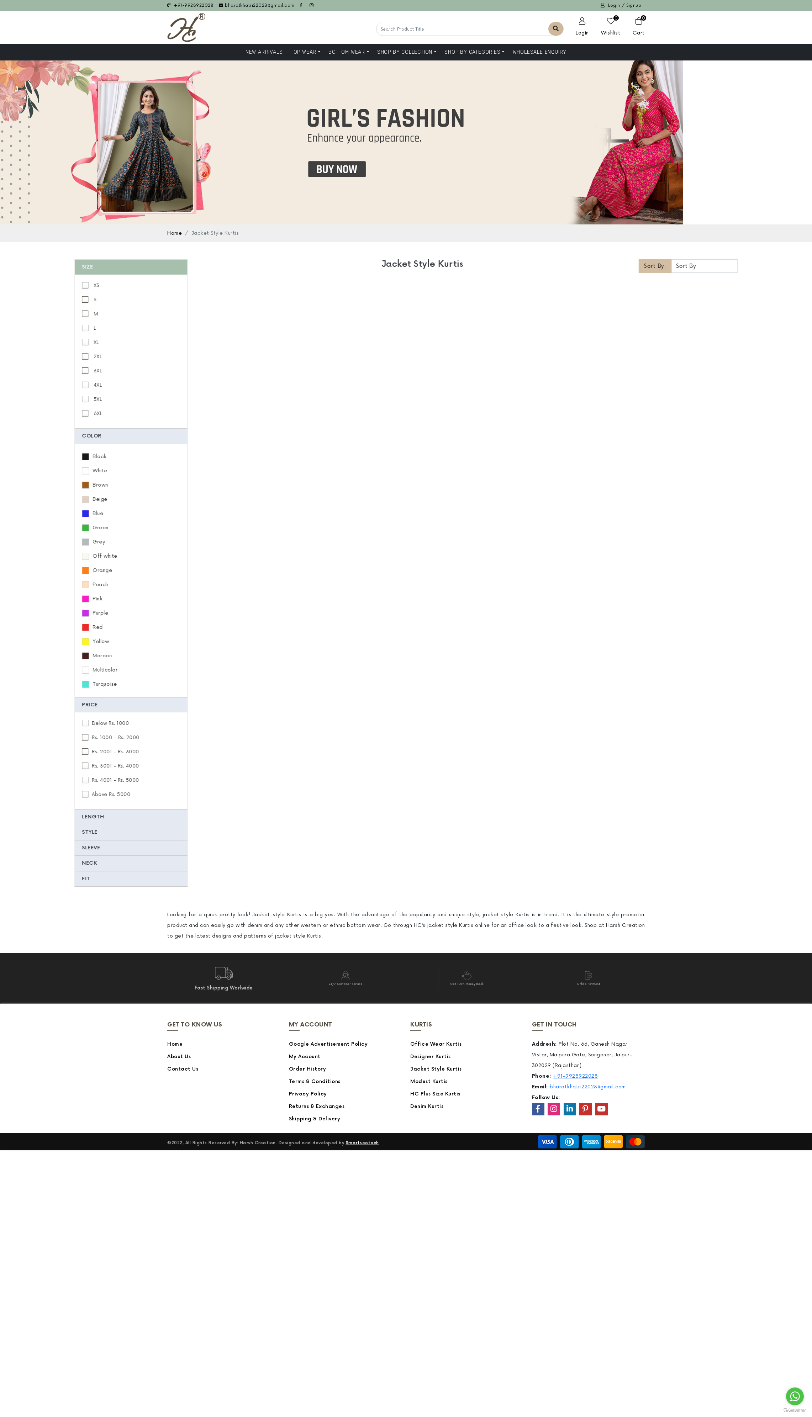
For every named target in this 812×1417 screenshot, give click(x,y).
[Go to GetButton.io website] (795, 1410)
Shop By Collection (404, 52)
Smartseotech (362, 1143)
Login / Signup (621, 5)
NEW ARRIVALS (264, 52)
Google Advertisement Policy (328, 1044)
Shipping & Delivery (315, 1119)
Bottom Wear (346, 52)
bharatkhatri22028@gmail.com (257, 5)
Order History (307, 1069)
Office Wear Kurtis (436, 1044)
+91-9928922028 (190, 5)
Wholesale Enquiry (540, 52)
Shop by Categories (472, 52)
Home (174, 233)
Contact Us (182, 1069)
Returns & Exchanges (317, 1106)
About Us (179, 1057)
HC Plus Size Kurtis (435, 1094)
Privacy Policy (308, 1094)
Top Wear (303, 52)
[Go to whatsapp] (795, 1396)
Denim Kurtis (426, 1106)
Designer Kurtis (430, 1057)
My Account (305, 1057)
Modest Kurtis (429, 1081)
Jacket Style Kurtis (436, 1069)
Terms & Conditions (315, 1081)
